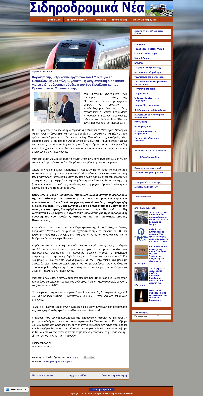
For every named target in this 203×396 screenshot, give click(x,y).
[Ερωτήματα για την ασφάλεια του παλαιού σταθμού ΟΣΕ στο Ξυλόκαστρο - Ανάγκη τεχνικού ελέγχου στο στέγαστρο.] (142, 258)
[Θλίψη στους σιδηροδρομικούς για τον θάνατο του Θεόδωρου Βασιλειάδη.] (142, 302)
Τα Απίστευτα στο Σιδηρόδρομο (150, 77)
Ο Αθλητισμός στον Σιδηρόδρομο (150, 110)
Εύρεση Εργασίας (143, 126)
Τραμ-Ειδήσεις (141, 93)
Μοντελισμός (141, 122)
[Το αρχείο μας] (147, 316)
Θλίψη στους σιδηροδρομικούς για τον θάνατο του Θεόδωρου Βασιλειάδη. (158, 295)
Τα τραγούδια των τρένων (147, 105)
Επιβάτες (139, 63)
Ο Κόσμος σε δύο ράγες (146, 53)
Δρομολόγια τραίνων (77, 20)
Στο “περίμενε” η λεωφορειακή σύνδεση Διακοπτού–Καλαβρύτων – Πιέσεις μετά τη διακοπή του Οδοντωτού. (150, 277)
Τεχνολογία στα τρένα (145, 89)
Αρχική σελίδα (53, 20)
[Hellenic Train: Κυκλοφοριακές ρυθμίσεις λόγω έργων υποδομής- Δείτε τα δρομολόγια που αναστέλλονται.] (142, 241)
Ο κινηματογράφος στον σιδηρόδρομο (146, 132)
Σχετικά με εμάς (119, 20)
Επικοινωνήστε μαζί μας (144, 20)
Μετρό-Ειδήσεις (142, 58)
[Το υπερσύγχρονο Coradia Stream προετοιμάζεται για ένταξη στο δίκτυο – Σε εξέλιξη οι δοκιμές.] (142, 223)
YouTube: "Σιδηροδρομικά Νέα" (149, 172)
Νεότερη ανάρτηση (43, 375)
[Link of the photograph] (57, 122)
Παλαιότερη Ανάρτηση (114, 375)
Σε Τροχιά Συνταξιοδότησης (148, 67)
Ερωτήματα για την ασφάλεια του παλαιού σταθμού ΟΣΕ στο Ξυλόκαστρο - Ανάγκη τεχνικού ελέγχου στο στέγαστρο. (151, 255)
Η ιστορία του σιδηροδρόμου (148, 72)
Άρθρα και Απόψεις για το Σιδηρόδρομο (147, 99)
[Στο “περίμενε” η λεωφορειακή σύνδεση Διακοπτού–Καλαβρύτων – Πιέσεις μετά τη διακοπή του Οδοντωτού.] (142, 280)
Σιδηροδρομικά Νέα (149, 157)
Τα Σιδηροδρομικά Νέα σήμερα (57, 361)
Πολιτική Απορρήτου (101, 389)
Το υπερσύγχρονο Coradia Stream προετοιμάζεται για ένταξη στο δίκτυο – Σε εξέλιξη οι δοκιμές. (158, 218)
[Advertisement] (79, 46)
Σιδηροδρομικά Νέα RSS (146, 187)
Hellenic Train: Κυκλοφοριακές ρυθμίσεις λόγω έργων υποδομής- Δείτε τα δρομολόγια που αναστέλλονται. (158, 235)
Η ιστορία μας (99, 20)
